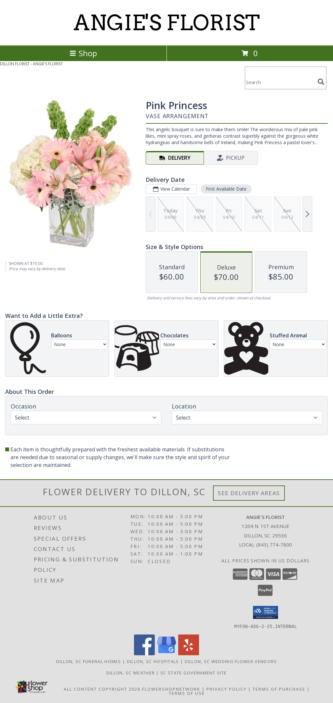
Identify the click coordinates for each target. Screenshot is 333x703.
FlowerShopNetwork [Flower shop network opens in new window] (171, 689)
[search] (321, 81)
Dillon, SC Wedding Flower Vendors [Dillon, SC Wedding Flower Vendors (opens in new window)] (231, 661)
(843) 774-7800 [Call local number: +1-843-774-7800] (274, 544)
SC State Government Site (193, 672)
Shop (83, 53)
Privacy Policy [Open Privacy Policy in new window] (226, 689)
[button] (265, 612)
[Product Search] (280, 82)
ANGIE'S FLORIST (166, 22)
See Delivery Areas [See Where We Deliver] (249, 493)
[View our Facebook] (144, 653)
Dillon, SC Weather (130, 672)
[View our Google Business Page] (166, 653)
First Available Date (226, 189)
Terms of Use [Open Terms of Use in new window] (187, 693)
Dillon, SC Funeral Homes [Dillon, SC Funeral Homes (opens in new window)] (88, 661)
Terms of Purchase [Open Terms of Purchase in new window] (279, 689)
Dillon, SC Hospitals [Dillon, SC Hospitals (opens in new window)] (153, 661)
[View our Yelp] (188, 653)
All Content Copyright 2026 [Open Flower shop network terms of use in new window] (102, 689)
